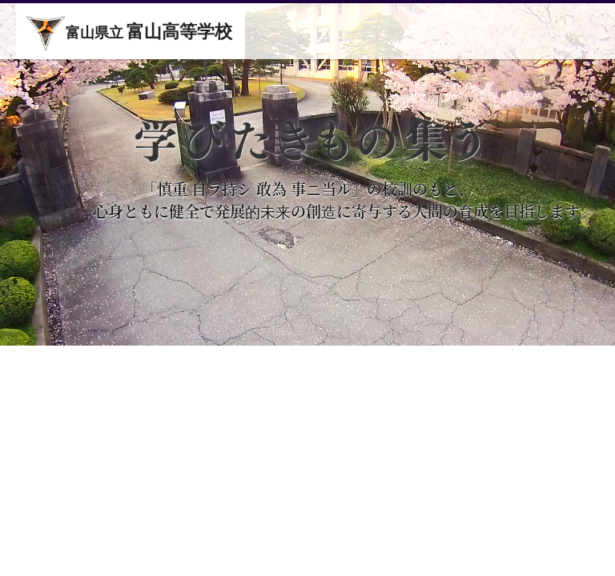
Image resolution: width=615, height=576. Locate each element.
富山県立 (129, 34)
